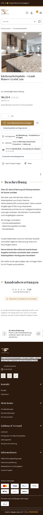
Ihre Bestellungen (7, 409)
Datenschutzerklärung (9, 462)
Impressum (5, 394)
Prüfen (25, 3)
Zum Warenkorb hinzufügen (19, 123)
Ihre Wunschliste (7, 417)
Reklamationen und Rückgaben (11, 466)
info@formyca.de (10, 366)
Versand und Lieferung (9, 444)
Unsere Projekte (6, 470)
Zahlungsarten (6, 440)
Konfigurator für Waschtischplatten (13, 436)
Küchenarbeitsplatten (20, 29)
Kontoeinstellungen (8, 413)
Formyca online (5, 29)
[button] (39, 21)
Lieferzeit (4, 432)
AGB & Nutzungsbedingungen (11, 458)
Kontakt (3, 390)
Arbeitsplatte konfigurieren (15, 128)
